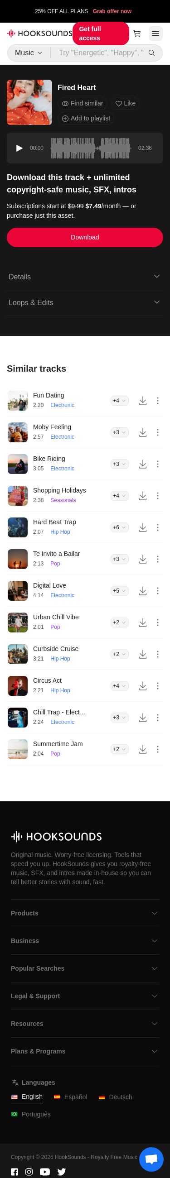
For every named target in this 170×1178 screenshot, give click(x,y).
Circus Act (47, 680)
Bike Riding (49, 458)
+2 (119, 622)
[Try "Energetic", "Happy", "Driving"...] (97, 53)
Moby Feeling (52, 427)
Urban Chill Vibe (56, 617)
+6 (119, 527)
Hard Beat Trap (54, 522)
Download (85, 237)
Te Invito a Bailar (56, 553)
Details (85, 276)
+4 (119, 400)
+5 (119, 591)
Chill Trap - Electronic (60, 712)
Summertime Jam (58, 743)
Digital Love (49, 585)
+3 (119, 432)
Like (125, 103)
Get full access (90, 33)
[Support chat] (151, 1159)
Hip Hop (60, 532)
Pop (55, 563)
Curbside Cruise (55, 648)
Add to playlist (86, 118)
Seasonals (63, 500)
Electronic (62, 405)
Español (70, 1097)
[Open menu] (156, 33)
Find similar (82, 103)
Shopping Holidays (59, 490)
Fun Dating (48, 395)
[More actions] (157, 400)
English (27, 1097)
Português (31, 1114)
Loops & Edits (85, 301)
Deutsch (115, 1097)
